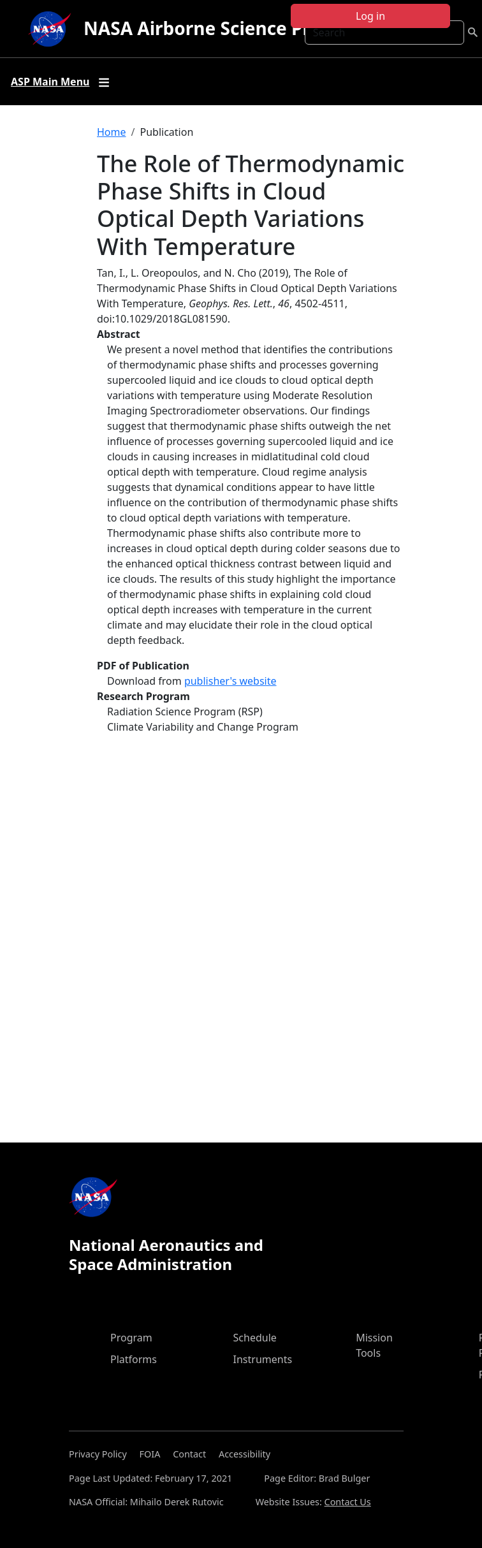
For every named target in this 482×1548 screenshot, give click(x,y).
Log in (370, 16)
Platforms (133, 1359)
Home (111, 132)
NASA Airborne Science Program (226, 28)
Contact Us (348, 1502)
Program (131, 1338)
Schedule (255, 1338)
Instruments (263, 1359)
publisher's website (230, 681)
